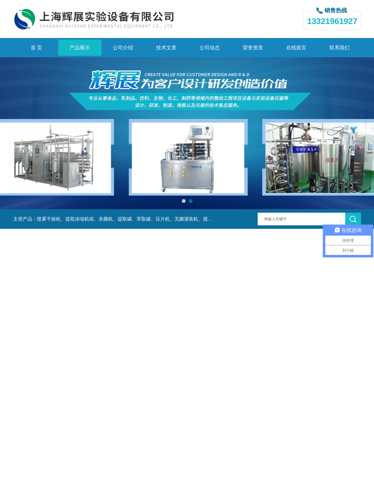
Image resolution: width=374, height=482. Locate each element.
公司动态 (209, 47)
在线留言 (296, 47)
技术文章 (166, 47)
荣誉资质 (253, 47)
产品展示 (80, 47)
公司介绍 (123, 47)
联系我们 (339, 47)
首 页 (36, 47)
